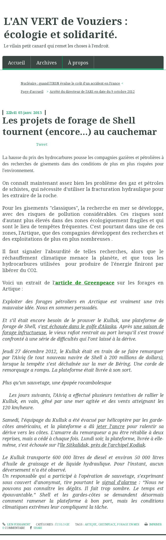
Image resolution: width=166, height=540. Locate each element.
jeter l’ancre (110, 426)
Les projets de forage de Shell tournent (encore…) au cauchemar (79, 126)
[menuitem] (16, 62)
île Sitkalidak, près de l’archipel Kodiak (102, 445)
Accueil (16, 62)
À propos (78, 62)
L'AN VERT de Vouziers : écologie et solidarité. (66, 27)
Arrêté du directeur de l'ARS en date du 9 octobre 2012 (92, 91)
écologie (62, 524)
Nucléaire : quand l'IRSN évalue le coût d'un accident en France (70, 83)
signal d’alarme (119, 482)
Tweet (41, 144)
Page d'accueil (32, 91)
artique (91, 524)
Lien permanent (16, 524)
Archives (46, 62)
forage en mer (128, 524)
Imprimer (153, 524)
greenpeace (107, 524)
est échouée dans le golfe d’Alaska (79, 326)
